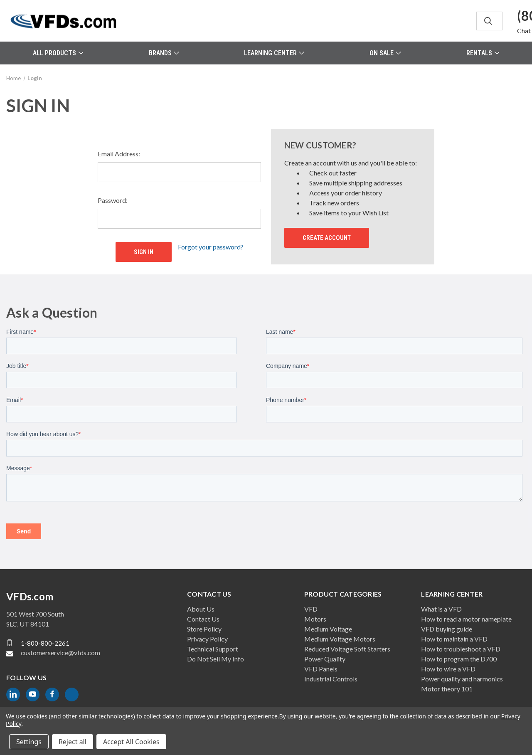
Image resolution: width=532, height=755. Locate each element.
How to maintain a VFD (454, 639)
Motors (315, 619)
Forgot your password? (211, 247)
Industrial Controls (330, 679)
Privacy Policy (207, 639)
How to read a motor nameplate (466, 619)
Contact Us (203, 619)
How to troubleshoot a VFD (460, 649)
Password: (113, 200)
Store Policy (204, 629)
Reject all (72, 741)
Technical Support (212, 649)
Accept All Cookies (131, 741)
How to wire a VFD (448, 669)
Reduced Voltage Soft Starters (347, 649)
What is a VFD (441, 609)
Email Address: (119, 154)
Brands (164, 53)
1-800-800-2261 (45, 642)
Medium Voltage (328, 629)
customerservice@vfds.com (60, 652)
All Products (58, 53)
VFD (311, 609)
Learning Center (274, 53)
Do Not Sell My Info (215, 659)
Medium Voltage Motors (339, 639)
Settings (29, 741)
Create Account (327, 238)
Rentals (482, 53)
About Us (200, 609)
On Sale (385, 53)
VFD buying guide (446, 629)
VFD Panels (320, 669)
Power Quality (324, 659)
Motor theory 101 (447, 689)
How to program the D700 (459, 659)
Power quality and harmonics (462, 679)
